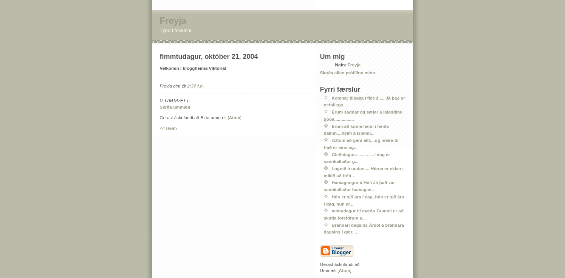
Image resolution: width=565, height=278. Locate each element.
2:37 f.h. (195, 85)
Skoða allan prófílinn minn (347, 72)
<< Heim (168, 128)
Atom (234, 117)
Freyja (173, 20)
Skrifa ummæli (175, 106)
